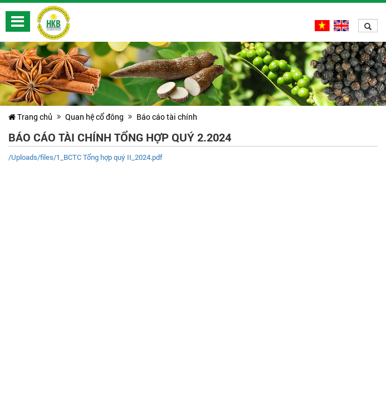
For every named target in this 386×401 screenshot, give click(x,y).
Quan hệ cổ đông (94, 116)
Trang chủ (30, 116)
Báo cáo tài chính (166, 116)
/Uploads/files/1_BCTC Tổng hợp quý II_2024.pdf (85, 157)
